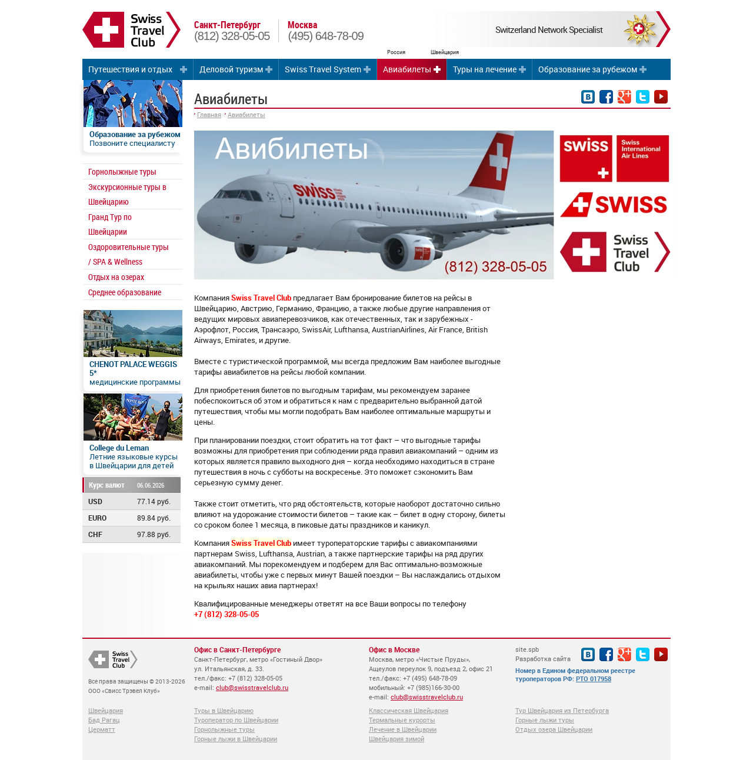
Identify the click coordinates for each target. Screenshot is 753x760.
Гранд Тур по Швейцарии (110, 224)
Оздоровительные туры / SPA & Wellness (128, 254)
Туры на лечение (485, 69)
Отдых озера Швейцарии (553, 729)
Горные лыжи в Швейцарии (235, 738)
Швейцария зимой (396, 738)
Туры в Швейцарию (224, 710)
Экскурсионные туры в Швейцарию (127, 194)
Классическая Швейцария (408, 710)
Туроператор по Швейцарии (236, 719)
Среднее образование (124, 292)
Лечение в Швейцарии (403, 729)
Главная (209, 114)
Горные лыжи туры (544, 719)
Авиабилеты (407, 69)
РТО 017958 (593, 678)
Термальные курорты (402, 719)
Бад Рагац (104, 719)
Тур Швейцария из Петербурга (562, 710)
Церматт (101, 729)
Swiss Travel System (323, 69)
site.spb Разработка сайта (543, 654)
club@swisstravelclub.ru (252, 687)
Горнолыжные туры (122, 171)
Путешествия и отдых (130, 69)
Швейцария (105, 710)
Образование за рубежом (587, 69)
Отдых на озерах (116, 276)
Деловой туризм (231, 69)
